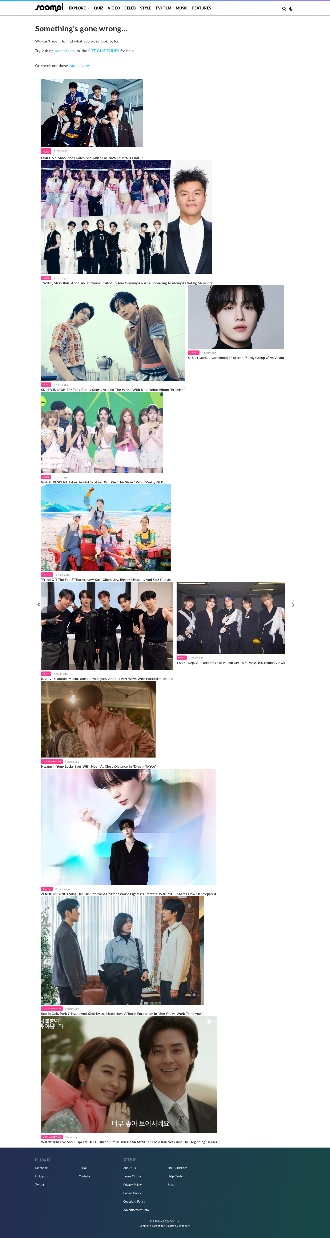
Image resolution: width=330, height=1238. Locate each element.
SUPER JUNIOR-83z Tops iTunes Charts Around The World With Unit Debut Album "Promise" (113, 389)
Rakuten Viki (173, 1225)
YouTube (84, 1176)
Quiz (98, 8)
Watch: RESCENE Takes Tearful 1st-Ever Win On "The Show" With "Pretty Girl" (102, 482)
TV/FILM (163, 8)
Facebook (41, 1168)
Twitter (39, 1184)
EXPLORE (77, 8)
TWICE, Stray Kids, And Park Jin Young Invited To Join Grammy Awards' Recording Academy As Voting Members (126, 283)
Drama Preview (52, 761)
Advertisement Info (136, 1210)
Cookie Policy (132, 1193)
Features (201, 8)
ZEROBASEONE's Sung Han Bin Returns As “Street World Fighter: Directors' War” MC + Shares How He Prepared (128, 894)
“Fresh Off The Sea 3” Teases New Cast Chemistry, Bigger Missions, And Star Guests (106, 579)
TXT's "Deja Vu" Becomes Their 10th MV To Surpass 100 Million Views (231, 663)
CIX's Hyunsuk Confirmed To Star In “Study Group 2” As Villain (236, 358)
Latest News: (80, 65)
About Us (129, 1168)
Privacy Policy (132, 1184)
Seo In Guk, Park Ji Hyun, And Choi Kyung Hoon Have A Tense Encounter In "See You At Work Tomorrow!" (122, 1013)
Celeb (130, 8)
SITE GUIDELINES (103, 50)
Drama (194, 352)
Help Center (176, 1176)
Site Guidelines (177, 1168)
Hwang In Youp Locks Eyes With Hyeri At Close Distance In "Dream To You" (98, 766)
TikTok (83, 1168)
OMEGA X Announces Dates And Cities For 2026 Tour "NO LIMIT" (92, 158)
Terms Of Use (132, 1176)
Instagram (41, 1176)
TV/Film (47, 574)
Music (182, 8)
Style (145, 8)
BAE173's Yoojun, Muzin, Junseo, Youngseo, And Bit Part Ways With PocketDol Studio (107, 679)
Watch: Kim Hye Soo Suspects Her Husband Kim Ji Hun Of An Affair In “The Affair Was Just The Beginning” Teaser (129, 1142)
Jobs (171, 1184)
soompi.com (65, 50)
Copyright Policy (134, 1201)
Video (114, 8)
